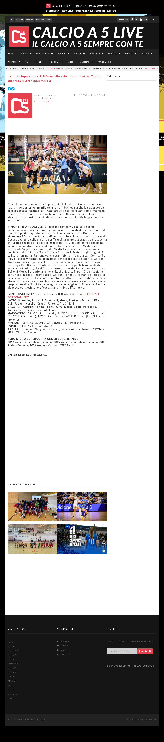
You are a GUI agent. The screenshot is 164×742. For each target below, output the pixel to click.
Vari (27, 62)
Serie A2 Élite (43, 53)
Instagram (64, 654)
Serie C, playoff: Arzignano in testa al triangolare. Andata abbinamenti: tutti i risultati (97, 68)
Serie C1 (112, 53)
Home (11, 53)
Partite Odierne (105, 62)
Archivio (29, 19)
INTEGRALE (91, 294)
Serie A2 (62, 53)
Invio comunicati (43, 19)
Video (70, 62)
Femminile (95, 53)
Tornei (38, 62)
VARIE (46, 101)
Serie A (24, 53)
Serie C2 (129, 53)
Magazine (84, 62)
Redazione (123, 19)
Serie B (78, 53)
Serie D (145, 53)
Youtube (63, 650)
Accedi (19, 19)
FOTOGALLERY (18, 297)
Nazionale (55, 62)
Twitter (62, 646)
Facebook (63, 641)
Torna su (41, 719)
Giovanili (12, 62)
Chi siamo (19, 719)
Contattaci (30, 719)
